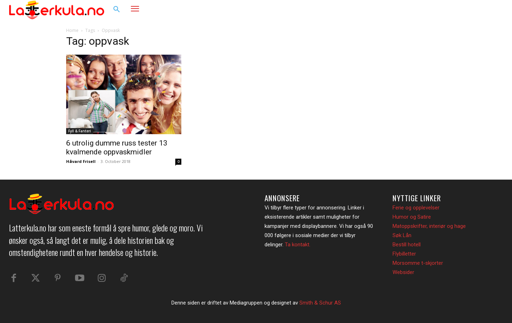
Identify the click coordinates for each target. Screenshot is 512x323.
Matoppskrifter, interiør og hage (429, 226)
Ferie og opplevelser (416, 207)
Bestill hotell (407, 244)
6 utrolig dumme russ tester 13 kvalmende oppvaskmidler (116, 147)
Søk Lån (402, 235)
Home (72, 30)
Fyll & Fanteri (79, 130)
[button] (116, 9)
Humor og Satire (412, 217)
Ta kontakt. (297, 244)
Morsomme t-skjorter (418, 263)
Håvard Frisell (81, 161)
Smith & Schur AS (320, 303)
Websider (403, 272)
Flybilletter (404, 254)
